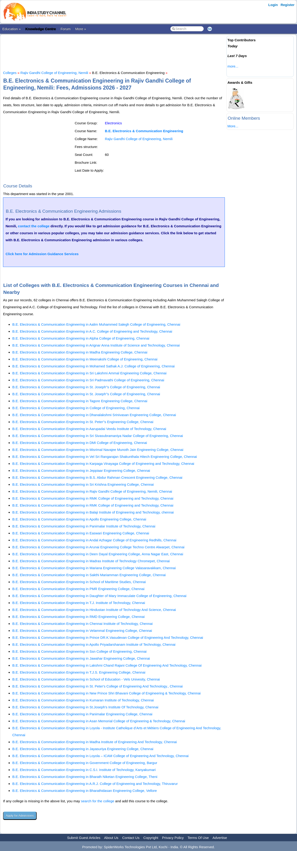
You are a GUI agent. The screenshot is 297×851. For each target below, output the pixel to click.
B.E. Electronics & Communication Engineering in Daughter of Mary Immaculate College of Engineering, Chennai (99, 596)
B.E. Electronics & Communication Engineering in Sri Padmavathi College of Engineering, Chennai (88, 380)
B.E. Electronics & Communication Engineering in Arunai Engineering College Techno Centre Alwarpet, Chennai (98, 547)
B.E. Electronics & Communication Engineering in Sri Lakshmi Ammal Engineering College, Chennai (89, 373)
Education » (11, 29)
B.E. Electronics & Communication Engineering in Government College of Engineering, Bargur (84, 763)
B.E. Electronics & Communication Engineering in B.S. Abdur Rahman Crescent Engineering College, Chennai (97, 477)
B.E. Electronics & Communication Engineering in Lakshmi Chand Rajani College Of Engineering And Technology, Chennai (107, 665)
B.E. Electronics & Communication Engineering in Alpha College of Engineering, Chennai (80, 338)
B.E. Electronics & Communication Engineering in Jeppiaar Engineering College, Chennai (81, 470)
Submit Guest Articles (83, 838)
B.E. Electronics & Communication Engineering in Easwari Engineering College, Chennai (80, 533)
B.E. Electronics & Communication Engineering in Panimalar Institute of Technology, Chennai (83, 526)
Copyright (150, 838)
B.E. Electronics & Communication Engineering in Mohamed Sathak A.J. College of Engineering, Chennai (93, 366)
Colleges (9, 73)
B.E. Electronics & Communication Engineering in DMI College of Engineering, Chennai (79, 443)
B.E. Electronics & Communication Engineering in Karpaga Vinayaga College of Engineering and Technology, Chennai (103, 464)
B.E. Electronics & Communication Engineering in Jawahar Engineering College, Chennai (81, 658)
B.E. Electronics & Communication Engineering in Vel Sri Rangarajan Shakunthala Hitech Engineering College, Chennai (104, 457)
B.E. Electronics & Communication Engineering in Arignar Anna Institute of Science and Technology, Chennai (96, 345)
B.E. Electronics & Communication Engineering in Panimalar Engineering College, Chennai (82, 714)
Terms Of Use (198, 838)
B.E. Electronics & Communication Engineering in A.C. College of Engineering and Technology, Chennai (92, 331)
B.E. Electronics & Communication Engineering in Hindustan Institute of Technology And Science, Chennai (94, 610)
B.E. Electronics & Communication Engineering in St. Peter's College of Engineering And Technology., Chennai (97, 686)
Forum (66, 29)
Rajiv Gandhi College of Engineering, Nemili (54, 73)
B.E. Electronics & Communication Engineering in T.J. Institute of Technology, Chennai (78, 603)
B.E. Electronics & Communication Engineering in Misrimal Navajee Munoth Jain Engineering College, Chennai (97, 450)
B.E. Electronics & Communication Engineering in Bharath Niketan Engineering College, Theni (84, 777)
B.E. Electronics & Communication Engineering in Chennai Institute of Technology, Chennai (82, 624)
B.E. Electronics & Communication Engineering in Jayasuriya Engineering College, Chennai (82, 749)
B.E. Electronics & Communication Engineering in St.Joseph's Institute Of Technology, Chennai (85, 707)
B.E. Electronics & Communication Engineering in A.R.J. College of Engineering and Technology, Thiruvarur (95, 784)
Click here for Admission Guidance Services (42, 254)
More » (80, 29)
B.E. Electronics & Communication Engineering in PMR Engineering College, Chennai (78, 589)
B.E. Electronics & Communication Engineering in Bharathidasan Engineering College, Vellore (84, 791)
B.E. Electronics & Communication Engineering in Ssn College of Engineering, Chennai (79, 651)
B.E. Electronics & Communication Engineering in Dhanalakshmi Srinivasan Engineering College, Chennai (94, 415)
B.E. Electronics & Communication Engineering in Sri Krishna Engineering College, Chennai (83, 484)
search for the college (97, 801)
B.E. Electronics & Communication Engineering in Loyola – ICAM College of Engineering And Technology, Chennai (100, 756)
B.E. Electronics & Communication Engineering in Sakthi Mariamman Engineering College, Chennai (89, 575)
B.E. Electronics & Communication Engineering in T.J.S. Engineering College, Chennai (78, 672)
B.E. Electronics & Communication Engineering (144, 131)
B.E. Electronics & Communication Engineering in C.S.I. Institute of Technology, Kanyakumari (84, 770)
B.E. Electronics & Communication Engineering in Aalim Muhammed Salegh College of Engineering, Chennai (96, 324)
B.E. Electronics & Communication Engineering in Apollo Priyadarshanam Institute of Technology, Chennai (93, 644)
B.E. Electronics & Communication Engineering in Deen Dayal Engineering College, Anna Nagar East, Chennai (97, 554)
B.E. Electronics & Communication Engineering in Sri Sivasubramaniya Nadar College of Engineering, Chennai (97, 436)
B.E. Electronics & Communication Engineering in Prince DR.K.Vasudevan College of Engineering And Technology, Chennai (107, 637)
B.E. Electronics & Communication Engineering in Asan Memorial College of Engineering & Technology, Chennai (98, 721)
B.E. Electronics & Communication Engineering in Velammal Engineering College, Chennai (82, 631)
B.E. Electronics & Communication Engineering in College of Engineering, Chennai (76, 408)
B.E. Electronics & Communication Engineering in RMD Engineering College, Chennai (78, 617)
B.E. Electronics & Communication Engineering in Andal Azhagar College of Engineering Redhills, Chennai (94, 540)
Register (287, 5)
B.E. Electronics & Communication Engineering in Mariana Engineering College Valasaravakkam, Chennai (94, 568)
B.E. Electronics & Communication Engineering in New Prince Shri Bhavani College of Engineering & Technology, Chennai (106, 693)
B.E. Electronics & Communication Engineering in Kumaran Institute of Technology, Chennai (83, 700)
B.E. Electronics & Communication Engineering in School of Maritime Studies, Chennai (79, 582)
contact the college (33, 226)
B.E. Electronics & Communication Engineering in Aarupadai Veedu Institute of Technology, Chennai (89, 429)
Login (273, 5)
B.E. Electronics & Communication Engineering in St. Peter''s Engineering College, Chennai (82, 422)
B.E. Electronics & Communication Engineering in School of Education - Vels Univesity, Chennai (86, 679)
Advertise (220, 838)
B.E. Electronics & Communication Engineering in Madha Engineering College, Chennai (79, 352)
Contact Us (130, 838)
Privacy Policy (173, 838)
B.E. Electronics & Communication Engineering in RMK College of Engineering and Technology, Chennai (92, 498)
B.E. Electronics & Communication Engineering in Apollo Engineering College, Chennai (79, 519)
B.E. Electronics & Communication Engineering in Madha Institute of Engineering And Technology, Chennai (94, 742)
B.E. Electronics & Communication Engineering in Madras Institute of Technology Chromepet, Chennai (91, 561)
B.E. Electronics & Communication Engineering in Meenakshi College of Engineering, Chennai (84, 359)
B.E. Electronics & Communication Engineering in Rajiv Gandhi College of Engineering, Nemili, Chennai (92, 491)
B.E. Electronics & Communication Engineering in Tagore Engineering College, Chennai (79, 401)
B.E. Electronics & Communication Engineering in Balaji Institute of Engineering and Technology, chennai (93, 512)
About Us (111, 838)
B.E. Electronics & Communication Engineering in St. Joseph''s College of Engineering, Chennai (86, 387)
